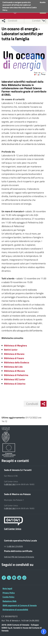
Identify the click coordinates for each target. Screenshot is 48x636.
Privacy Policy (9, 592)
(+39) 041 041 (10, 484)
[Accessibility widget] (43, 631)
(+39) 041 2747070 (15, 546)
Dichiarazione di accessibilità (15, 609)
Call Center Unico (12, 528)
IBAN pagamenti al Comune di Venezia (20, 605)
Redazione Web (9, 601)
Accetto (42, 2)
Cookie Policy (8, 596)
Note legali (7, 588)
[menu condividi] (43, 404)
